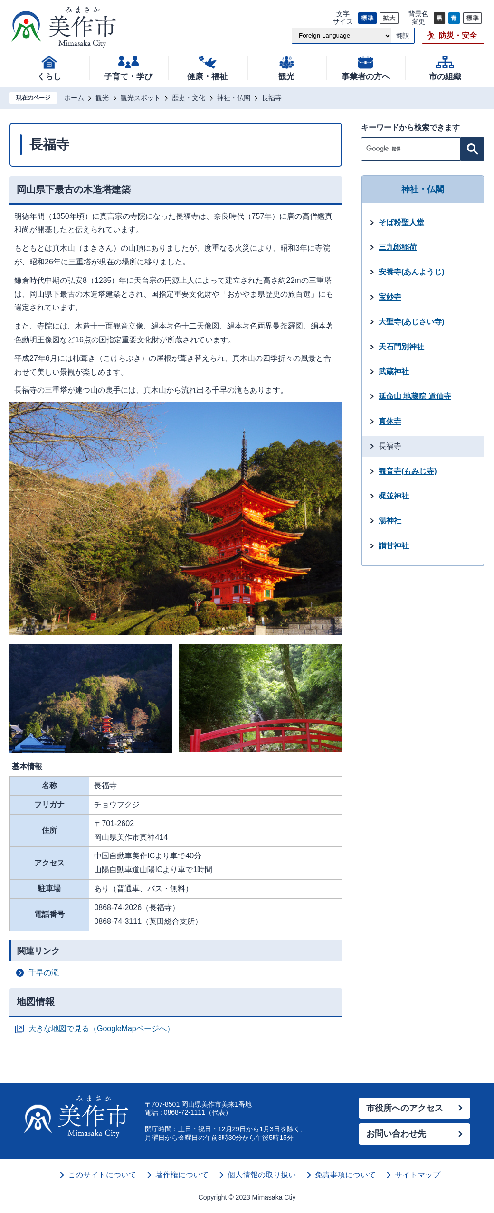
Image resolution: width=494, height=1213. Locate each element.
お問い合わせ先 (396, 1133)
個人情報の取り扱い (262, 1175)
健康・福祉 (207, 76)
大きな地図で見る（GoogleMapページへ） (101, 1029)
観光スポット (141, 98)
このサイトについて (102, 1175)
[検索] (413, 149)
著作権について (182, 1175)
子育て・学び (128, 76)
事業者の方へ (366, 76)
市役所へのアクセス (404, 1108)
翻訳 (402, 35)
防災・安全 (458, 35)
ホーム (74, 98)
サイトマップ (417, 1175)
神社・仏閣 (233, 98)
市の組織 (445, 76)
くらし (49, 76)
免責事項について (345, 1175)
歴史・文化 (188, 98)
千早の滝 (43, 973)
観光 (286, 76)
